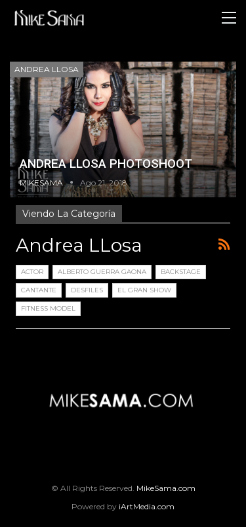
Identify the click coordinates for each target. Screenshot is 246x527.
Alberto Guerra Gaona (102, 271)
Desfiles (87, 290)
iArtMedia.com (146, 506)
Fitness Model (48, 308)
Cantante (38, 290)
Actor (32, 271)
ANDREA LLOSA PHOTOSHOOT (106, 163)
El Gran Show (144, 290)
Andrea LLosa (46, 69)
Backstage (181, 271)
